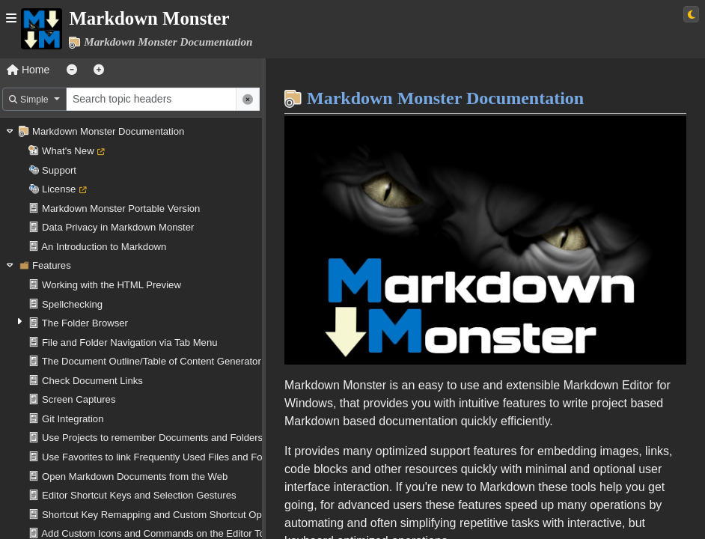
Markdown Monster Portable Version (121, 208)
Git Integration (72, 418)
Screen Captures (78, 399)
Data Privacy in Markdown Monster (118, 227)
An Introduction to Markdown (103, 246)
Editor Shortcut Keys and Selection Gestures (139, 495)
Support (59, 170)
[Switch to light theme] (691, 14)
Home (28, 70)
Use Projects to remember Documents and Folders (152, 437)
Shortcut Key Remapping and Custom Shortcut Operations (169, 514)
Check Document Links (92, 380)
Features (51, 265)
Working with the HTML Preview (111, 284)
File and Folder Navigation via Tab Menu (129, 342)
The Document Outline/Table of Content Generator (151, 361)
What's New (68, 150)
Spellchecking (72, 304)
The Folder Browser (85, 323)
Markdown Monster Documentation (108, 131)
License (59, 189)
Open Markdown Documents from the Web (135, 476)
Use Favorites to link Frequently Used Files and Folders (163, 457)
